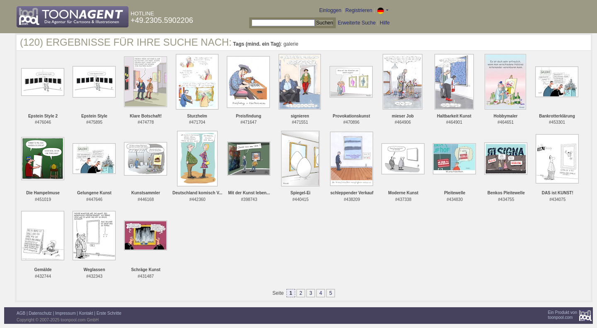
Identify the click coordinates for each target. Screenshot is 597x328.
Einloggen (330, 10)
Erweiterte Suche (357, 23)
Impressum (65, 313)
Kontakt (86, 313)
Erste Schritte (109, 313)
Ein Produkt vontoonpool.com (562, 315)
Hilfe (385, 23)
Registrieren (358, 10)
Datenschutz (40, 313)
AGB (21, 313)
